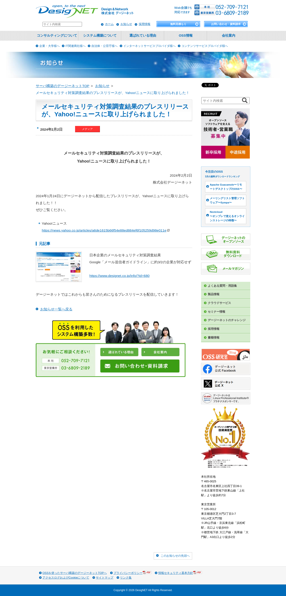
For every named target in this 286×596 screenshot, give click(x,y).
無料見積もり (178, 24)
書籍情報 (213, 337)
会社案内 (228, 35)
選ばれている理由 (142, 35)
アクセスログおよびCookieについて (65, 577)
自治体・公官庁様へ (104, 46)
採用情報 (144, 24)
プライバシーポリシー (132, 573)
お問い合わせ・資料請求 (226, 24)
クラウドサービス (219, 303)
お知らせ (126, 24)
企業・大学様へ (49, 46)
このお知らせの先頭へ (175, 555)
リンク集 (126, 577)
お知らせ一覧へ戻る (56, 309)
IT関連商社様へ (75, 46)
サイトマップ (104, 577)
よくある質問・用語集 (222, 285)
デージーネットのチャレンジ (227, 320)
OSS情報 (185, 35)
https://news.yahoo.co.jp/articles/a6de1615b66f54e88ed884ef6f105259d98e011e (106, 230)
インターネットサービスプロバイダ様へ (149, 46)
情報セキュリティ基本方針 (180, 573)
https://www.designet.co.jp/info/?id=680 (119, 276)
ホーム (109, 24)
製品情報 (213, 294)
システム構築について (100, 35)
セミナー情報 (216, 311)
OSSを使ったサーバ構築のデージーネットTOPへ (74, 573)
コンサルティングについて (57, 35)
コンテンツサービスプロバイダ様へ (204, 46)
